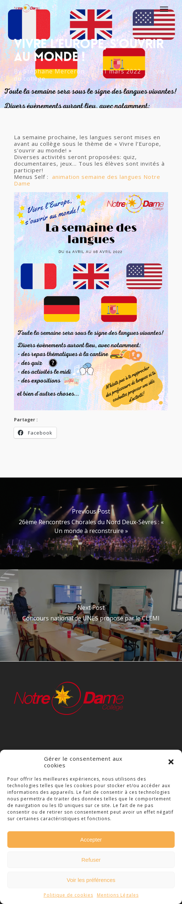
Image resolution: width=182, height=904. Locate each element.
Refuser (91, 860)
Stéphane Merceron (54, 71)
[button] (171, 762)
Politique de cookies (68, 895)
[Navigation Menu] (164, 8)
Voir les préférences (91, 880)
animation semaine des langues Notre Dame (87, 180)
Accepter (91, 839)
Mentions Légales (118, 895)
